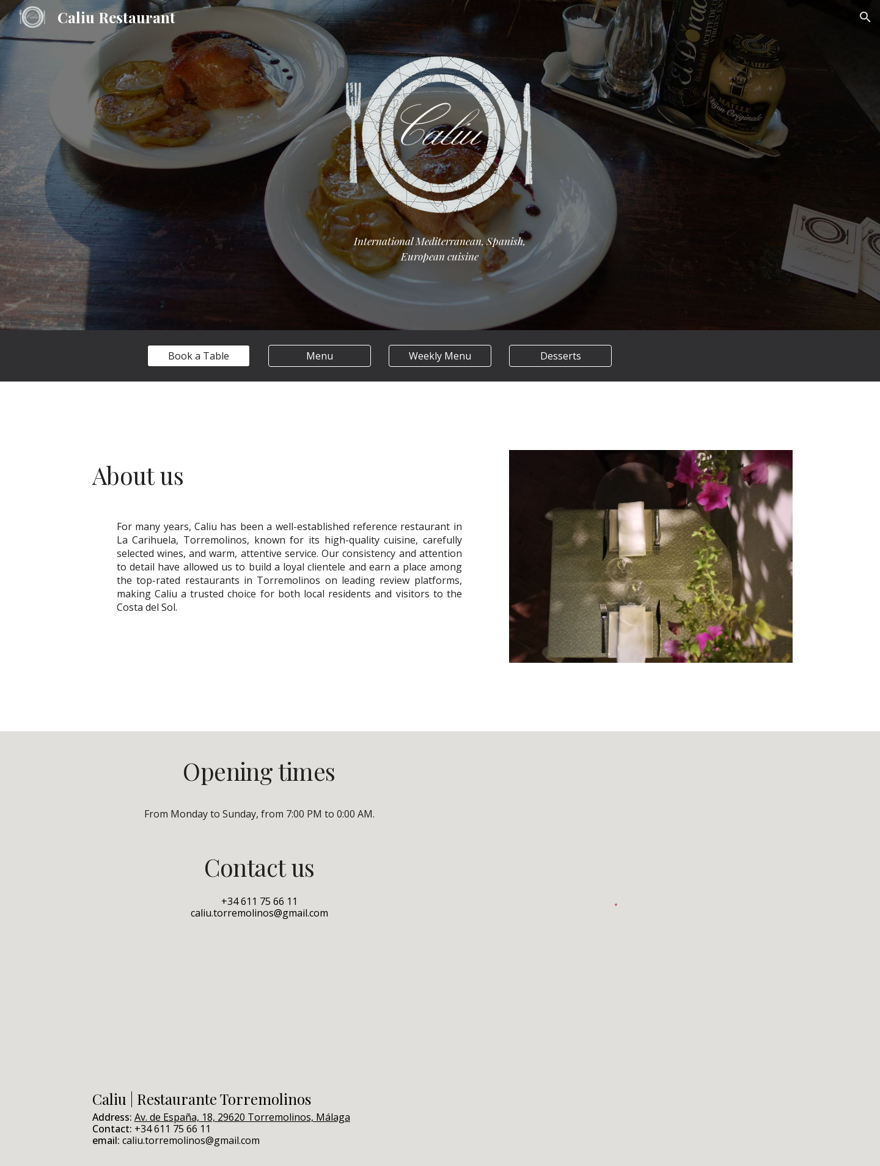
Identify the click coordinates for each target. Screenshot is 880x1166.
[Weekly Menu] (440, 355)
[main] (439, 255)
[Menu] (319, 355)
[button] (865, 17)
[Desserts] (560, 355)
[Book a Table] (198, 355)
